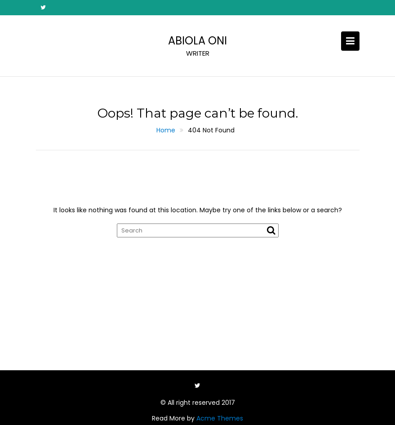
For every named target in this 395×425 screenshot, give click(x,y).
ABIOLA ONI (197, 40)
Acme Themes (219, 418)
